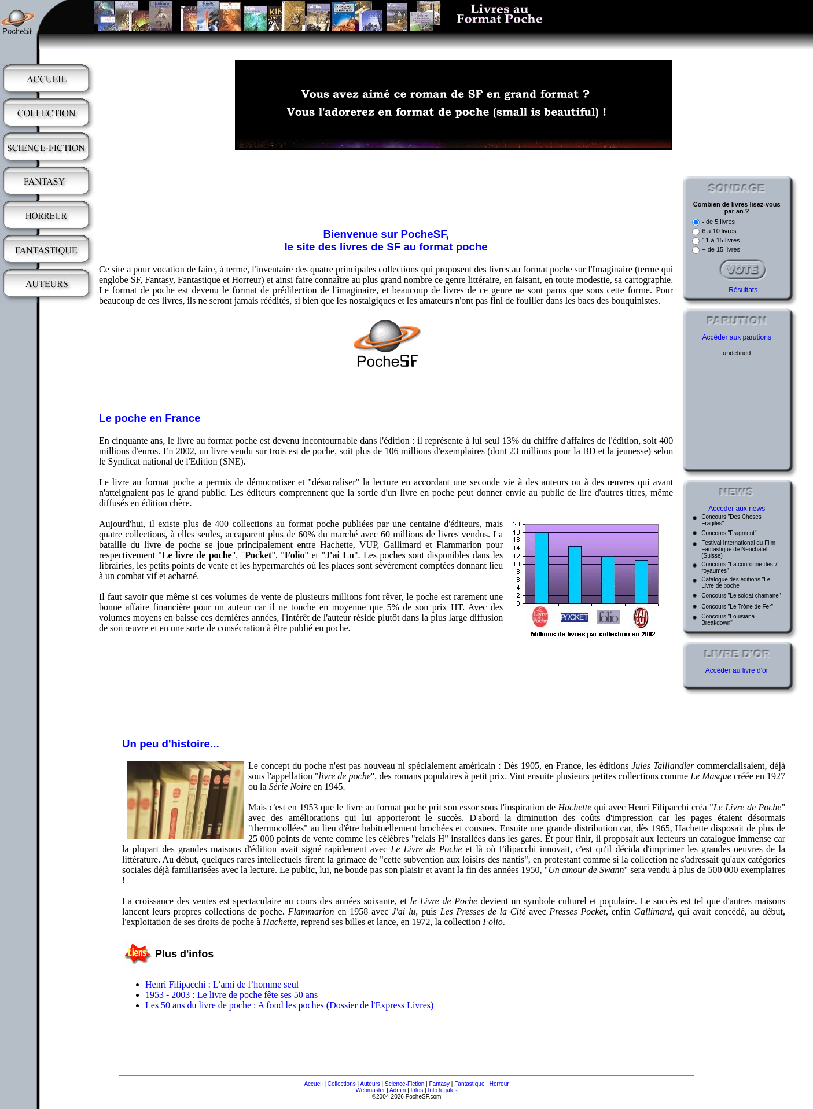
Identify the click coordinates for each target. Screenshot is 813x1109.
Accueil (313, 1084)
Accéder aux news (736, 508)
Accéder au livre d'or (736, 670)
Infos (417, 1090)
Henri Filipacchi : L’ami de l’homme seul (222, 984)
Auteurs (370, 1084)
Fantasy (439, 1084)
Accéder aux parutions (736, 337)
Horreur (499, 1084)
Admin (397, 1090)
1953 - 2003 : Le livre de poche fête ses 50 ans (231, 995)
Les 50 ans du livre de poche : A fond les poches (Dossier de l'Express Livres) (289, 1005)
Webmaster (370, 1090)
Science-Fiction (404, 1084)
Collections (342, 1084)
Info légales (442, 1090)
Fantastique (469, 1084)
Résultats (743, 290)
